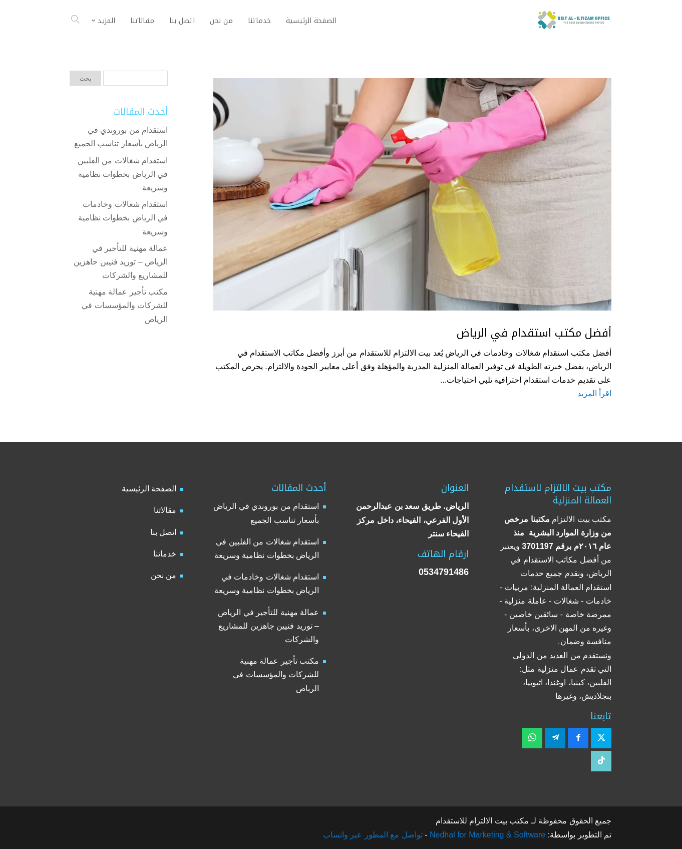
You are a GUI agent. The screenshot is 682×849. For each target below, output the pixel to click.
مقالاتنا (165, 510)
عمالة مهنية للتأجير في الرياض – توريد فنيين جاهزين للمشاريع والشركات (121, 261)
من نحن (163, 575)
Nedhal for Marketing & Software (487, 834)
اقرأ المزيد (594, 393)
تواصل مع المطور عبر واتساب (373, 834)
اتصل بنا (163, 532)
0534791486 (444, 572)
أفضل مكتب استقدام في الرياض (534, 333)
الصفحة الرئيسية (149, 488)
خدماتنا (164, 553)
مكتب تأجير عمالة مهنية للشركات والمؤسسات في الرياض (125, 305)
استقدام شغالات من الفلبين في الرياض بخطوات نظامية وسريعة (123, 174)
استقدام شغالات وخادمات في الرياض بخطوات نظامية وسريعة (123, 217)
